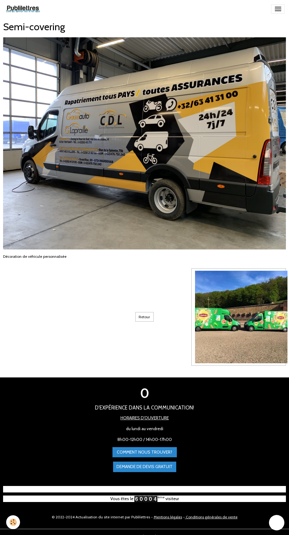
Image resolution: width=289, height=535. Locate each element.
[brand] (24, 9)
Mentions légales (168, 517)
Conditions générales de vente (211, 517)
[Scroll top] (276, 522)
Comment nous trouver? (144, 452)
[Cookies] (13, 522)
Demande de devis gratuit (144, 466)
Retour (144, 317)
